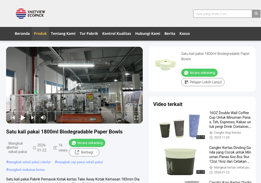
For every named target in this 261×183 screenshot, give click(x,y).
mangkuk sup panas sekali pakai (80, 162)
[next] (33, 117)
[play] (74, 85)
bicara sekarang (87, 143)
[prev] (13, 117)
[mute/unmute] (43, 117)
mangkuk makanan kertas (26, 170)
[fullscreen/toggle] (136, 117)
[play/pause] (23, 117)
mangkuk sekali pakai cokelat (29, 162)
